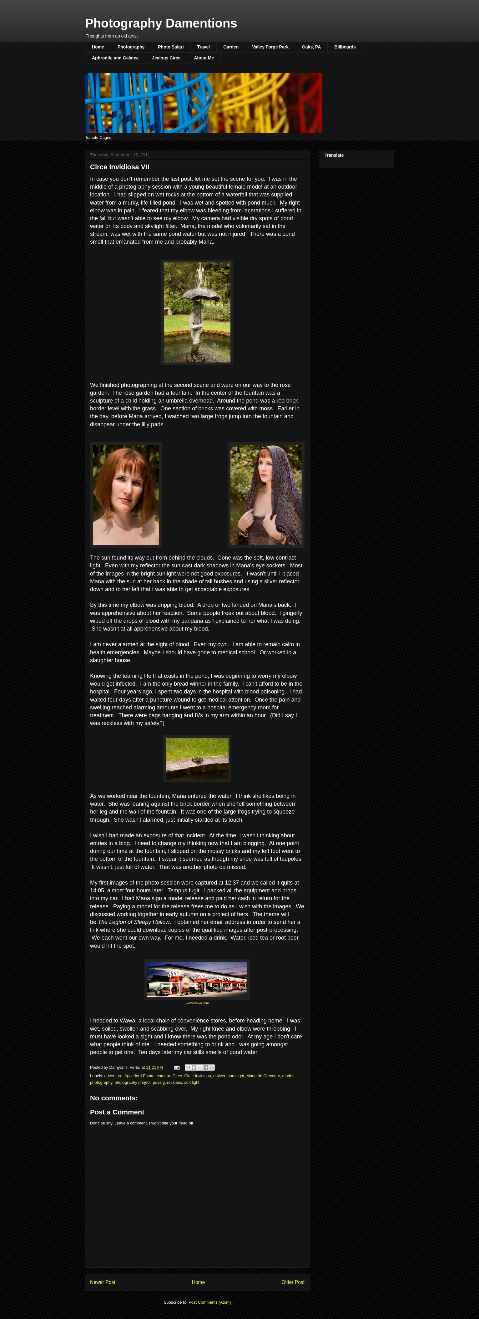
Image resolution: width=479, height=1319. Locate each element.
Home (98, 46)
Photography (131, 46)
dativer (219, 1075)
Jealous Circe (166, 57)
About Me (204, 57)
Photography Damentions (161, 23)
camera (163, 1075)
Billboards (344, 46)
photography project (133, 1082)
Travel (203, 46)
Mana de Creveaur (263, 1075)
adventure (113, 1075)
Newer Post (102, 1282)
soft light (191, 1082)
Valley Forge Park (270, 46)
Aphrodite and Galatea (115, 57)
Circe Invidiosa (197, 1075)
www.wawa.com (197, 1003)
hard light (235, 1075)
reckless (174, 1082)
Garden (231, 46)
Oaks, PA (311, 46)
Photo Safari (171, 46)
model (287, 1075)
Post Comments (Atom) (210, 1302)
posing (159, 1082)
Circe (177, 1075)
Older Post (293, 1282)
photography (101, 1082)
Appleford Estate (139, 1075)
